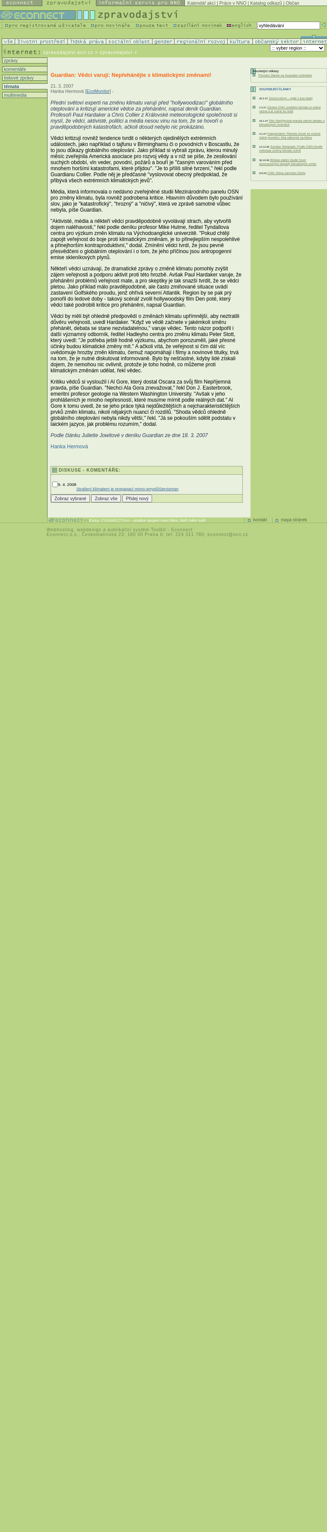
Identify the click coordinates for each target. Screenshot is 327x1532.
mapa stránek (294, 519)
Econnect (182, 529)
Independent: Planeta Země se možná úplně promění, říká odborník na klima (290, 136)
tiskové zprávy (18, 77)
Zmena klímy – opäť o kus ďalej (290, 98)
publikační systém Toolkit (137, 529)
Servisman (168, 488)
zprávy (10, 60)
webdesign (89, 529)
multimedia (15, 95)
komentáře (14, 69)
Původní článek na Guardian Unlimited (285, 75)
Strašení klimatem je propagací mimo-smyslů (117, 488)
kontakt (260, 519)
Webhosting (60, 529)
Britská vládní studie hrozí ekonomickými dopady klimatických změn (288, 162)
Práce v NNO (233, 3)
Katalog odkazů (266, 3)
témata (11, 86)
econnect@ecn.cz (227, 534)
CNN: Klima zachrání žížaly (286, 173)
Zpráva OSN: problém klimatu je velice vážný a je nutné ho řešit (290, 109)
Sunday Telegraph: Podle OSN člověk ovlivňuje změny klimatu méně (291, 148)
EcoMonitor (98, 91)
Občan (292, 3)
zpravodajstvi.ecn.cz (68, 52)
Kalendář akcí (201, 3)
